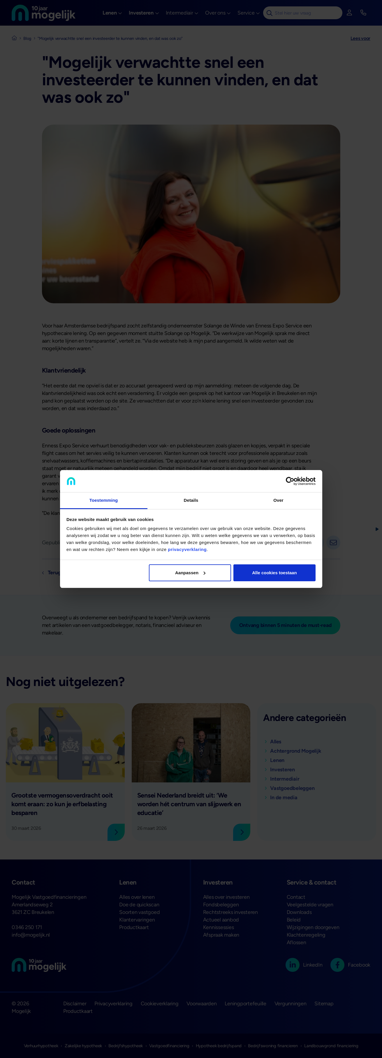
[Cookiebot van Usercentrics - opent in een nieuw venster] (290, 481)
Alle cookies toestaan (274, 572)
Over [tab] (278, 500)
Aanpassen (190, 572)
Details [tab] (191, 500)
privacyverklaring (187, 549)
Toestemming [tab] (103, 500)
